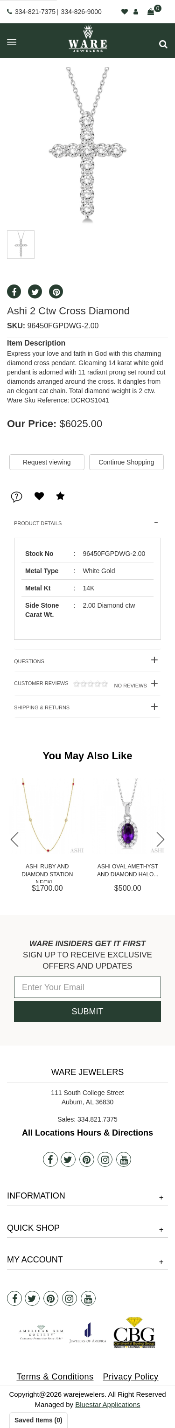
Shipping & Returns (42, 707)
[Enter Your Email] (87, 987)
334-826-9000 (81, 11)
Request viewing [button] (47, 462)
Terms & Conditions (54, 1376)
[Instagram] (105, 1159)
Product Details (38, 523)
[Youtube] (123, 1159)
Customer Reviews (80, 684)
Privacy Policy (131, 1376)
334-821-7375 (35, 11)
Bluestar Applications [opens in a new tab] (107, 1404)
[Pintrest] (86, 1159)
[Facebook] (50, 1159)
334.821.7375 (97, 1119)
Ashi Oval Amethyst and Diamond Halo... (127, 870)
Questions (29, 661)
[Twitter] (68, 1159)
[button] (163, 44)
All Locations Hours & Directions (87, 1132)
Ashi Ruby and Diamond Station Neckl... (47, 873)
